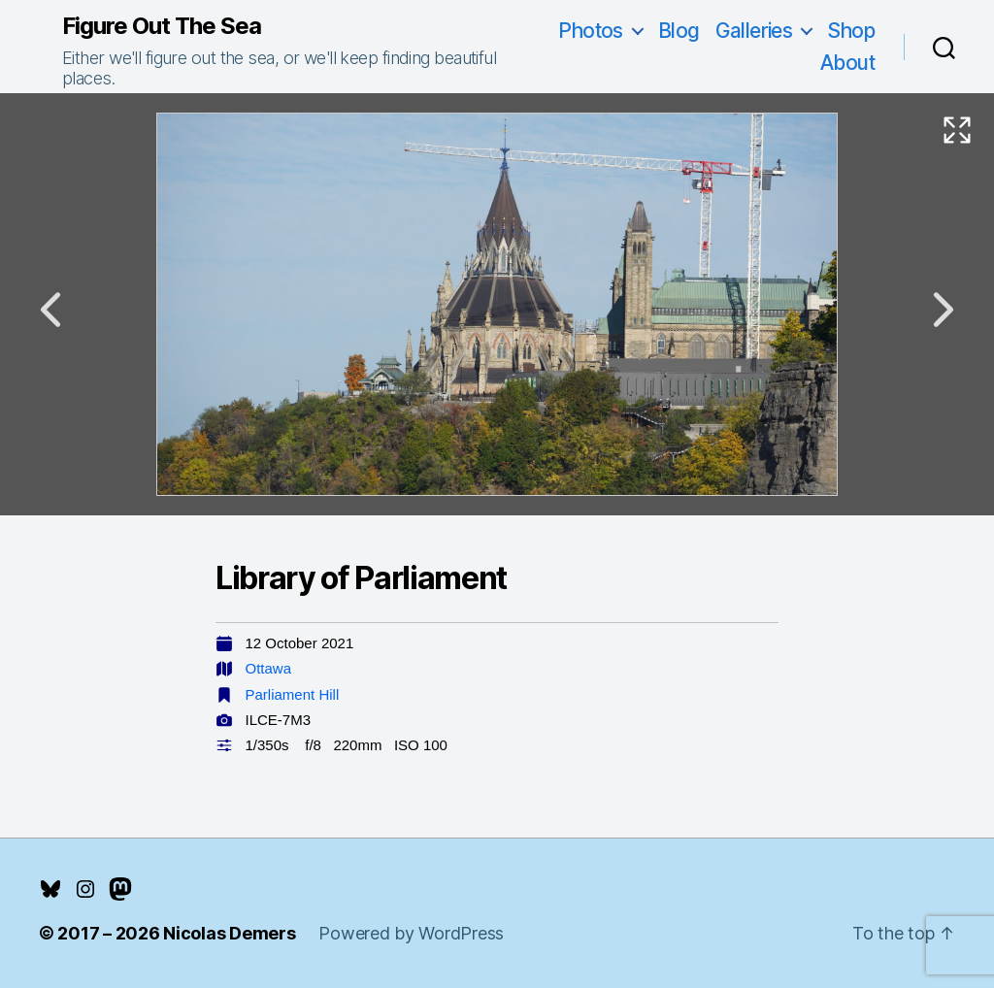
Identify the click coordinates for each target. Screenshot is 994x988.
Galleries (754, 30)
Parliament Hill (293, 694)
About (847, 62)
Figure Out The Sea (161, 26)
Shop (851, 30)
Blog (679, 30)
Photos (590, 30)
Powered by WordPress (411, 933)
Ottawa (269, 668)
